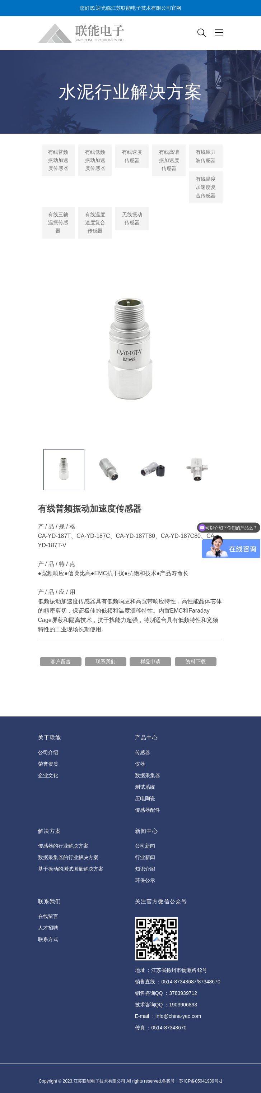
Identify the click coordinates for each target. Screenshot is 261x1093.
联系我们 (105, 661)
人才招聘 (48, 928)
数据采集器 (147, 775)
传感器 (142, 752)
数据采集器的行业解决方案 (68, 857)
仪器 (140, 764)
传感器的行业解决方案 (63, 846)
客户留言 (61, 661)
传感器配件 (147, 810)
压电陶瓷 (145, 798)
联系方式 (48, 939)
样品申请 (150, 661)
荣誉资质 (48, 764)
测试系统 (145, 787)
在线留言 (48, 916)
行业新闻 (145, 857)
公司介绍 (48, 752)
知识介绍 (145, 869)
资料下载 (196, 661)
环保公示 (145, 880)
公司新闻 (145, 846)
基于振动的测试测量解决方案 (70, 869)
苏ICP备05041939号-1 (200, 1081)
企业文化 (48, 775)
